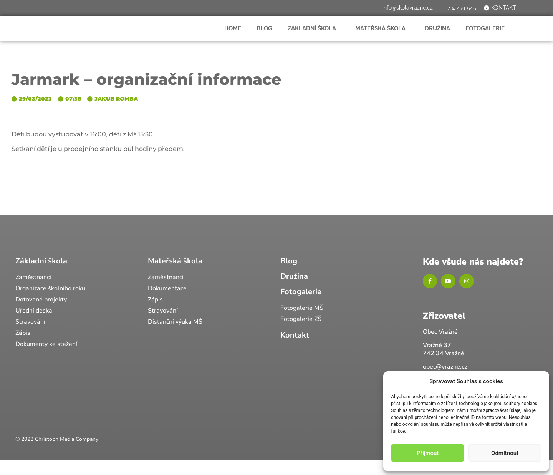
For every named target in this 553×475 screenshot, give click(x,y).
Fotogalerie (486, 35)
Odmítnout (504, 453)
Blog (264, 35)
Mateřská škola (382, 35)
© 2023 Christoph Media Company (56, 453)
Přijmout (428, 453)
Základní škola (314, 35)
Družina (437, 35)
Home (232, 35)
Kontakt (294, 349)
